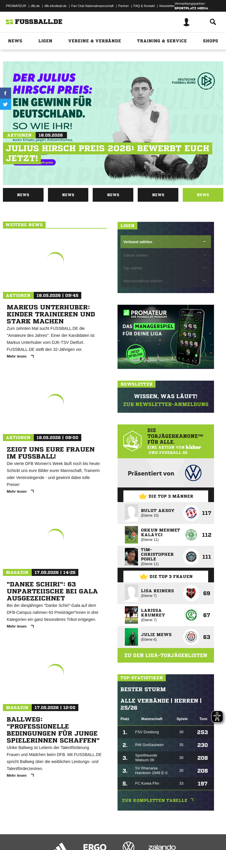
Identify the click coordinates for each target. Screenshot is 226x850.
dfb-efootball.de (55, 6)
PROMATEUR (16, 6)
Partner (123, 6)
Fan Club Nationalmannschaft (92, 6)
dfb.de (35, 6)
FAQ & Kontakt (144, 6)
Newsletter (167, 6)
